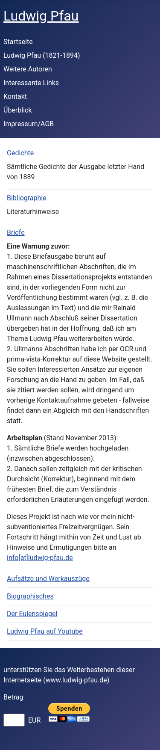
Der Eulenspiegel (32, 614)
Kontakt (15, 96)
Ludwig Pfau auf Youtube (45, 631)
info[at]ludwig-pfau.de (40, 558)
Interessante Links (31, 83)
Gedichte (20, 153)
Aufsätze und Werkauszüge (48, 579)
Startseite (18, 42)
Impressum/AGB (28, 124)
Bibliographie (27, 198)
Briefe (16, 232)
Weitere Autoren (27, 69)
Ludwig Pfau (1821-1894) (41, 55)
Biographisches (30, 596)
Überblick (17, 110)
